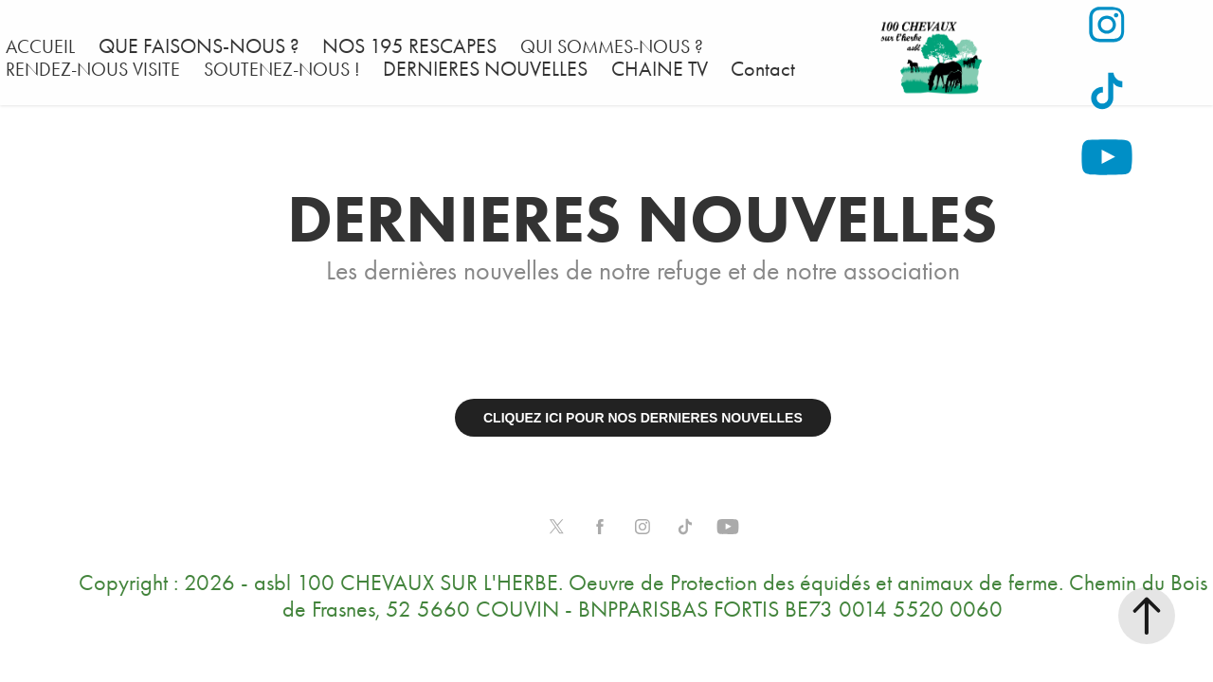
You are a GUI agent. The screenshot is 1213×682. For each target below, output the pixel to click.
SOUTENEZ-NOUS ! (282, 69)
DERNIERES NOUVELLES (485, 69)
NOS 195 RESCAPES (409, 46)
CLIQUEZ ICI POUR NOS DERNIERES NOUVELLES (643, 417)
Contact (763, 69)
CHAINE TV (659, 69)
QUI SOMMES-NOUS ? (611, 46)
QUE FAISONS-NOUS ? (199, 46)
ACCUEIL (40, 46)
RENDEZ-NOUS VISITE (93, 69)
